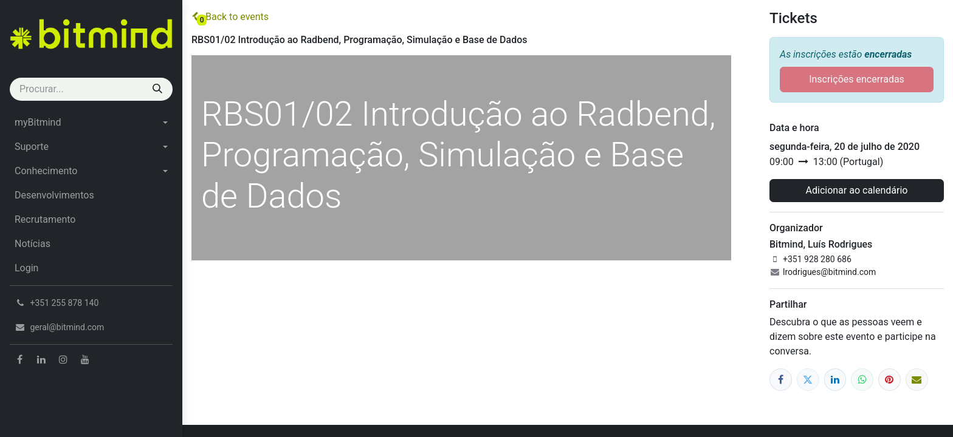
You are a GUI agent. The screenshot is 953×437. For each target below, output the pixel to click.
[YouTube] (85, 359)
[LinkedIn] (41, 359)
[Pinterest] (889, 379)
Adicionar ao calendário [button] (857, 190)
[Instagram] (63, 359)
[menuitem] (91, 122)
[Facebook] (19, 359)
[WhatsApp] (862, 379)
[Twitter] (808, 379)
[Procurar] (157, 89)
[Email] (917, 379)
